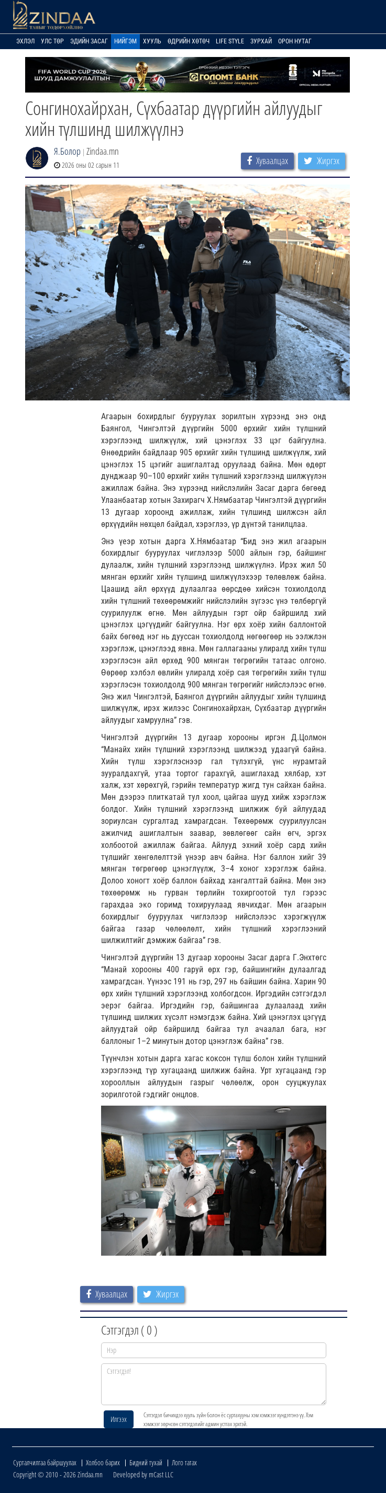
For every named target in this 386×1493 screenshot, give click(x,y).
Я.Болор (67, 151)
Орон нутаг (295, 41)
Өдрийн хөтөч (188, 41)
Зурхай (261, 41)
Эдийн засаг (89, 41)
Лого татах (184, 1462)
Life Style (230, 41)
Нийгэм (125, 41)
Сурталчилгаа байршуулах (44, 1462)
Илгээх (119, 1419)
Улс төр (52, 41)
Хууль (152, 41)
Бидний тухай (145, 1462)
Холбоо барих (103, 1462)
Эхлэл (25, 41)
